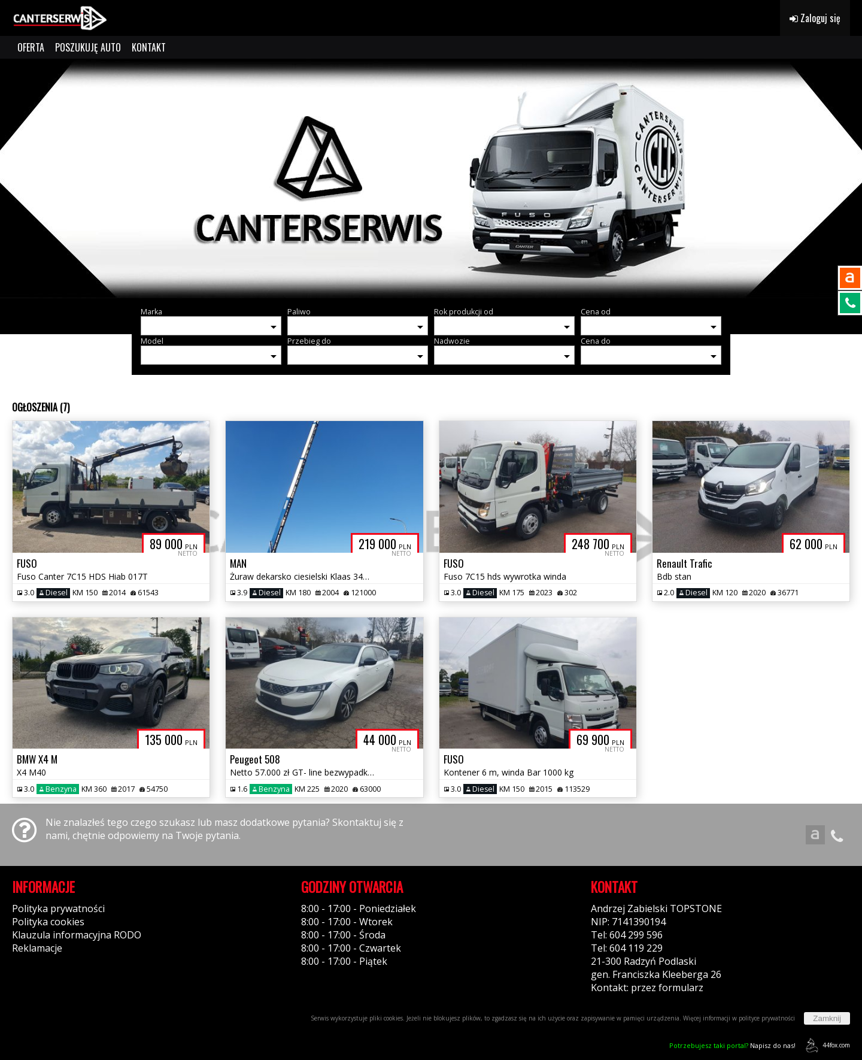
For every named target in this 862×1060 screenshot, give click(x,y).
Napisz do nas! (732, 1045)
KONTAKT (149, 47)
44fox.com (826, 1045)
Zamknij (827, 1018)
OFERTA (30, 47)
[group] (431, 178)
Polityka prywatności (58, 908)
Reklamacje (37, 948)
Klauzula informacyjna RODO (76, 934)
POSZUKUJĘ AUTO (88, 47)
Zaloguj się (815, 18)
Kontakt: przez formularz (647, 987)
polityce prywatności (767, 1018)
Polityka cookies (48, 921)
